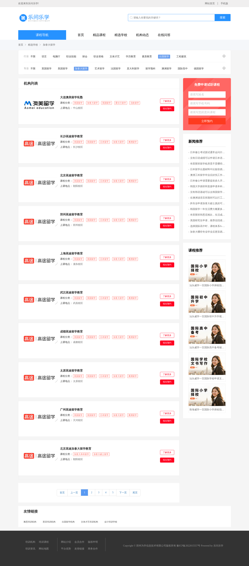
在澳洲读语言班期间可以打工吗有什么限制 (208, 197)
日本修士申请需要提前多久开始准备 (208, 180)
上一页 (74, 492)
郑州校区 (77, 225)
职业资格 (98, 56)
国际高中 (183, 68)
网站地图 (44, 548)
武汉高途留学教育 (71, 292)
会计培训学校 (110, 522)
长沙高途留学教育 (71, 136)
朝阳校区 (77, 186)
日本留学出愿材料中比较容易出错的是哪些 (208, 169)
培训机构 (30, 542)
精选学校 (120, 35)
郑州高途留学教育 (71, 214)
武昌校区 (77, 303)
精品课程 (99, 35)
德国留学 (199, 68)
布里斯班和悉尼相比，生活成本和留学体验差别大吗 (208, 214)
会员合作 (79, 542)
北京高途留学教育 (71, 175)
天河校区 (77, 420)
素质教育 (147, 56)
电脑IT (56, 56)
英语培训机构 (49, 522)
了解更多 (167, 101)
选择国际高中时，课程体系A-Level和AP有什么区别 (208, 226)
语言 (44, 56)
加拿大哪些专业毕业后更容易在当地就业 (208, 231)
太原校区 (77, 381)
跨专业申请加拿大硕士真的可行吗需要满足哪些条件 (208, 203)
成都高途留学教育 (71, 331)
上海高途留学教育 (71, 253)
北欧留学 (134, 103)
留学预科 (150, 68)
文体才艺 (115, 56)
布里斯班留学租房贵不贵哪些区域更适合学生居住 (208, 163)
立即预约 (207, 121)
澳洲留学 (167, 68)
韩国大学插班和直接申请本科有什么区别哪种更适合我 (208, 186)
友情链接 (79, 548)
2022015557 (191, 545)
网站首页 (210, 3)
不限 (32, 56)
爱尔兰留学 (120, 103)
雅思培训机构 (30, 522)
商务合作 (93, 548)
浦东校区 (77, 264)
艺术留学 (100, 68)
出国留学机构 (68, 522)
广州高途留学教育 (71, 409)
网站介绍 (66, 542)
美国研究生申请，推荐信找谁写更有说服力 (208, 220)
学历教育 (131, 56)
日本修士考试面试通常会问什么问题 (208, 152)
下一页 (123, 492)
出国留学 (164, 56)
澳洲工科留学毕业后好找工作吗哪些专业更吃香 (208, 175)
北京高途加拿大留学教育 (75, 448)
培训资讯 (30, 548)
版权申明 (93, 542)
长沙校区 (77, 147)
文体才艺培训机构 (89, 522)
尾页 (135, 492)
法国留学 (116, 68)
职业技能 (71, 56)
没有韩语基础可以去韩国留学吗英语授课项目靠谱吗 (208, 192)
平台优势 (66, 548)
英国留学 (47, 68)
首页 (81, 35)
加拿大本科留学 (81, 454)
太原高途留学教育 (71, 370)
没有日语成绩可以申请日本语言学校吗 (208, 158)
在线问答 (164, 35)
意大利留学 (133, 68)
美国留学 (63, 68)
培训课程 (44, 542)
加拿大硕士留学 (101, 454)
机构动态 (142, 35)
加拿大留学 (49, 44)
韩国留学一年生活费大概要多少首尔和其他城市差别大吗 (208, 209)
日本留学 (104, 142)
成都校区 (77, 342)
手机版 (224, 3)
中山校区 (77, 108)
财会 (84, 56)
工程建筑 (181, 56)
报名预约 (167, 108)
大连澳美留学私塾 (71, 97)
